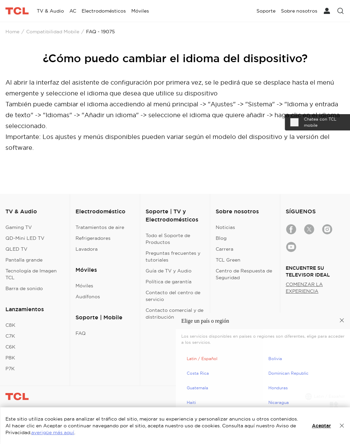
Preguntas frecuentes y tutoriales (173, 256)
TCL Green (228, 260)
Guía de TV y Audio (168, 271)
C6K (10, 347)
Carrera (224, 249)
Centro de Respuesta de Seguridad (244, 274)
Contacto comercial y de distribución (174, 313)
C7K (10, 336)
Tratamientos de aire (100, 227)
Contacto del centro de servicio (173, 295)
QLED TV (16, 249)
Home (12, 32)
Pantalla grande (24, 260)
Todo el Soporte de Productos (168, 238)
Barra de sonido (24, 288)
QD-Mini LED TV (25, 238)
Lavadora (87, 249)
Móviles (84, 286)
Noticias (225, 227)
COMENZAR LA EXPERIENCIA (304, 287)
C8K (10, 325)
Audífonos (88, 297)
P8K (10, 358)
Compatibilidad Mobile (52, 32)
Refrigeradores (93, 238)
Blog (221, 238)
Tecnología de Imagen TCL (31, 274)
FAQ (81, 333)
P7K (10, 369)
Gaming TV (18, 227)
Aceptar (321, 426)
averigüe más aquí (52, 432)
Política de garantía (168, 282)
